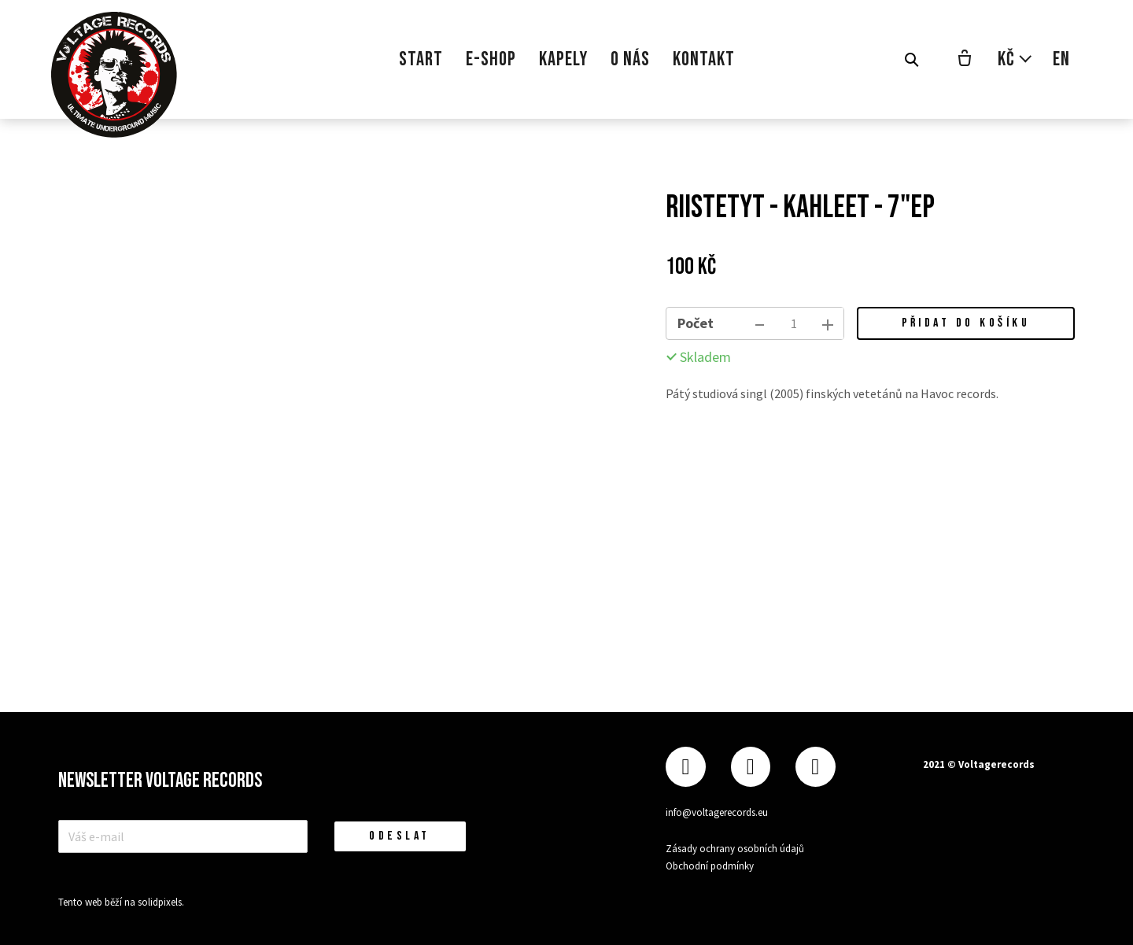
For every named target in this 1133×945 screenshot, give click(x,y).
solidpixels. (161, 902)
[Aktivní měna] (1015, 59)
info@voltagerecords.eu (717, 812)
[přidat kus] (827, 323)
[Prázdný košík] (964, 60)
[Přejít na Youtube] (815, 767)
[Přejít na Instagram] (750, 767)
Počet (695, 323)
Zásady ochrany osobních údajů (735, 848)
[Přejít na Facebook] (685, 767)
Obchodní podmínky (710, 866)
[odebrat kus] (760, 323)
